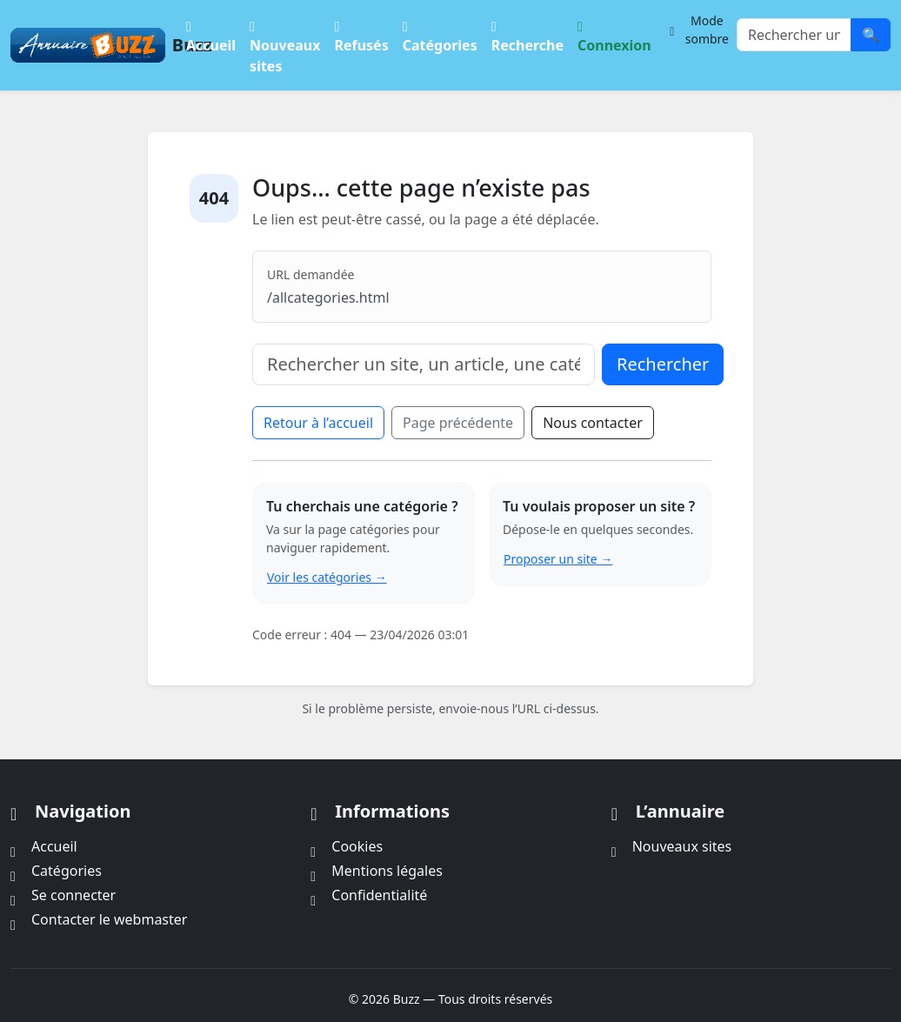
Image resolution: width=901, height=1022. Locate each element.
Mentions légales (376, 870)
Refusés (361, 34)
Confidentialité (368, 895)
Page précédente (458, 422)
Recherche (527, 34)
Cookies (346, 846)
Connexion (614, 34)
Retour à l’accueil (318, 422)
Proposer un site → (558, 559)
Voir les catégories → (327, 577)
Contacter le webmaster (98, 919)
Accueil (211, 34)
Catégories (440, 34)
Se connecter (63, 895)
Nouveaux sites (285, 45)
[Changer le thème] (697, 29)
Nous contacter (593, 422)
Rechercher (663, 364)
